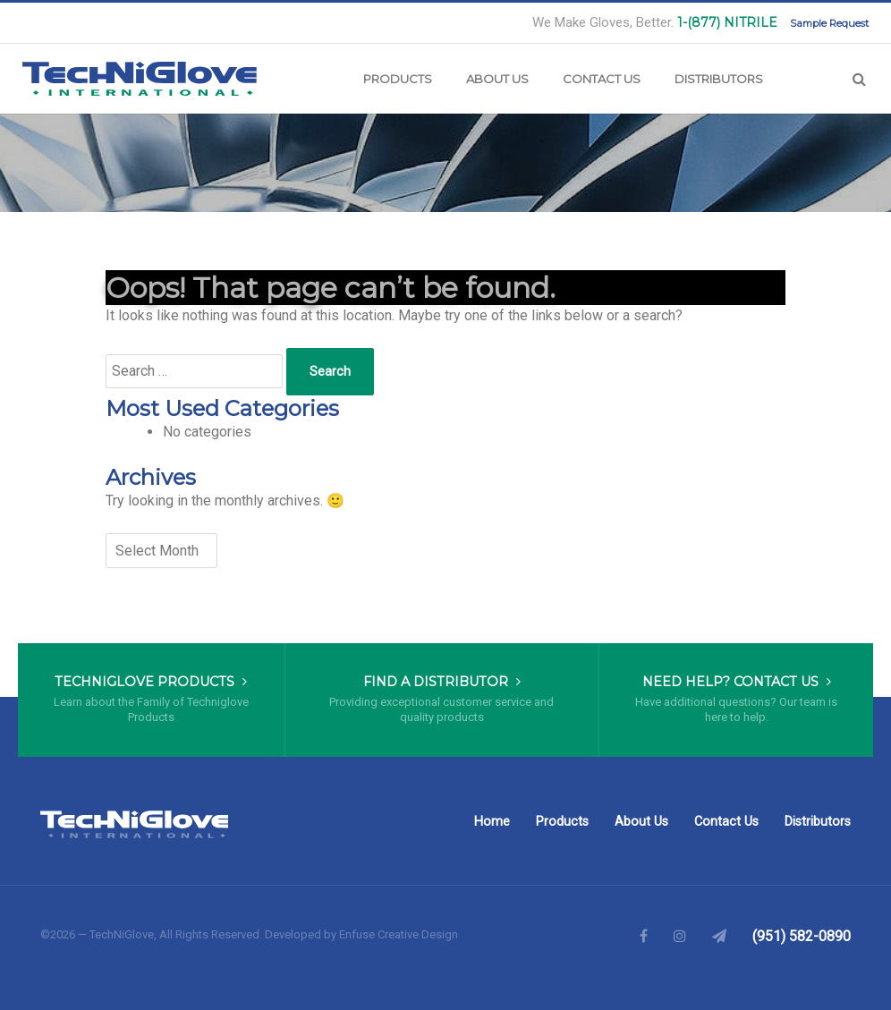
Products (397, 79)
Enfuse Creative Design (398, 934)
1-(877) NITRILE (727, 22)
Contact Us (602, 79)
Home (492, 821)
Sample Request (829, 23)
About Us (497, 79)
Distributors (719, 79)
